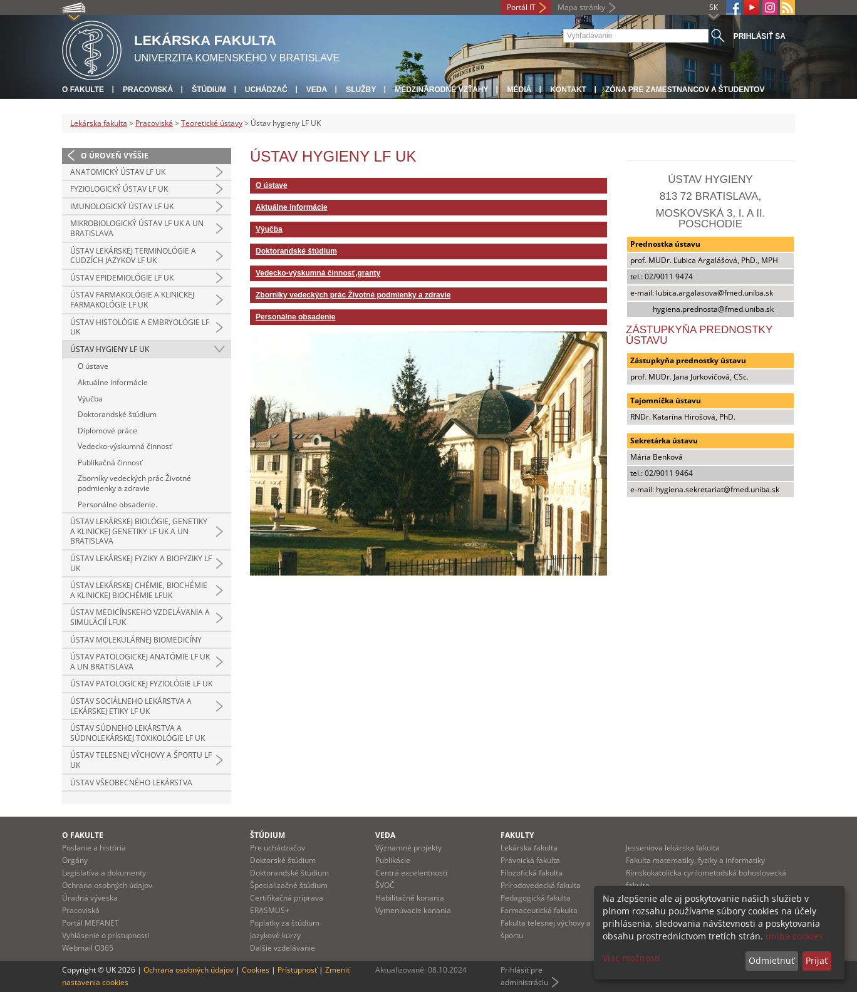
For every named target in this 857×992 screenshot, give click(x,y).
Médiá (519, 89)
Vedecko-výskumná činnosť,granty (318, 273)
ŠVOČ (385, 885)
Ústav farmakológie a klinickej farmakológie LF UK (132, 299)
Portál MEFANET (90, 922)
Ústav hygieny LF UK (109, 349)
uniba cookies (794, 936)
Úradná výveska (90, 897)
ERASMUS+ (269, 910)
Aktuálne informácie (113, 382)
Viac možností (631, 958)
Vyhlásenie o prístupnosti (105, 935)
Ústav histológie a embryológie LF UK (139, 327)
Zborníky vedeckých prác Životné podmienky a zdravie (134, 483)
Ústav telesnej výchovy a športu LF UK (141, 760)
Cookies (255, 969)
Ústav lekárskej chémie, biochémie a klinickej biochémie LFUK (138, 590)
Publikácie (392, 860)
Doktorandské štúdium (117, 414)
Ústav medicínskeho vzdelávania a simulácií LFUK (140, 617)
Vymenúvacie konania (413, 910)
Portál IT (521, 7)
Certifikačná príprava (286, 897)
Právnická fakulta (530, 860)
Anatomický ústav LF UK (117, 172)
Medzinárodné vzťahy (441, 89)
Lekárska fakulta (98, 123)
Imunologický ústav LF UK (122, 206)
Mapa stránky (581, 7)
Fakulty (517, 835)
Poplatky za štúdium (284, 922)
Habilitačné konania (409, 897)
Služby (361, 89)
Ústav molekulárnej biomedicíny (136, 639)
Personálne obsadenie (295, 317)
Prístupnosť (297, 969)
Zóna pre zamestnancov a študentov (684, 89)
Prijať (817, 960)
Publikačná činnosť (110, 462)
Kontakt (568, 89)
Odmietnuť (771, 960)
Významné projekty (408, 847)
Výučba (90, 398)
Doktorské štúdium (283, 860)
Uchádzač (266, 89)
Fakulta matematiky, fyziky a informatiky (695, 860)
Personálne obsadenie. (117, 504)
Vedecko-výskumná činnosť (125, 446)
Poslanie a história (94, 847)
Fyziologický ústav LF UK (119, 188)
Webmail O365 (87, 948)
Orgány (75, 860)
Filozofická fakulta (532, 872)
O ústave (93, 366)
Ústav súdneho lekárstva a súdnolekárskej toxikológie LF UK (137, 733)
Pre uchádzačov (277, 847)
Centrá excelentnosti (411, 872)
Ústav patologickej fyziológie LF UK (141, 683)
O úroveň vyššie (114, 155)
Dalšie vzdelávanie (282, 948)
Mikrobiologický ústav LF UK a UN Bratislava (137, 228)
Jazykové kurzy (275, 935)
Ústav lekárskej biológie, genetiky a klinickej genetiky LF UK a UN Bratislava (138, 531)
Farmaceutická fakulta (539, 910)
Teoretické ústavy (211, 123)
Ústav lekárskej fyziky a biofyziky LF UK (141, 563)
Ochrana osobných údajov (107, 885)
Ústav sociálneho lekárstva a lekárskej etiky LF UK (131, 706)
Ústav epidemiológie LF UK (122, 277)
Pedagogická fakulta (536, 897)
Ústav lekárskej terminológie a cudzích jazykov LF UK (133, 255)
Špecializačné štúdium (289, 885)
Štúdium (209, 89)
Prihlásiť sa (760, 36)
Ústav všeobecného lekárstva (131, 782)
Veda (316, 89)
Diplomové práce (107, 430)
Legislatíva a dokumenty (104, 872)
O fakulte (83, 89)
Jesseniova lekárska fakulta (673, 847)
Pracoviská (148, 89)
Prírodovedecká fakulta (541, 885)
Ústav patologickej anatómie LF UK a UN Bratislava (140, 661)
